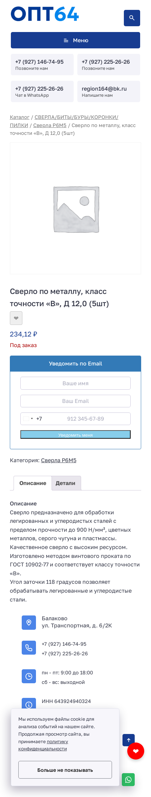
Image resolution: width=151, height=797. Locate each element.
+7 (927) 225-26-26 (106, 61)
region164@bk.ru (104, 88)
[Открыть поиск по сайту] (132, 18)
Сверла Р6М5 (50, 125)
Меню (75, 40)
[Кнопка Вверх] (128, 740)
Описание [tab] (32, 483)
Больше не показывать (65, 770)
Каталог (20, 117)
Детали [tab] (65, 483)
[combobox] (31, 419)
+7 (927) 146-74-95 (39, 61)
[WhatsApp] (128, 779)
